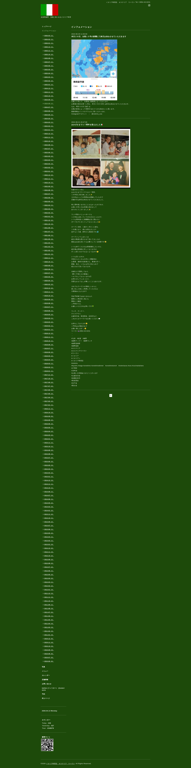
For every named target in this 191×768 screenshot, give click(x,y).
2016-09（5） (49, 416)
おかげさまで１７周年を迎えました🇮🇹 (87, 125)
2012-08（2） (49, 563)
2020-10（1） (49, 261)
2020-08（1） (49, 269)
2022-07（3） (49, 194)
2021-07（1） (49, 231)
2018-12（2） (49, 333)
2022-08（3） (49, 190)
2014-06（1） (49, 499)
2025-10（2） (49, 54)
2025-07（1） (49, 62)
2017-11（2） (49, 375)
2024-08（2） (49, 103)
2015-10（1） (49, 446)
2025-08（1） (49, 58)
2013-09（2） (49, 522)
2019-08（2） (49, 303)
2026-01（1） (49, 43)
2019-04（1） (49, 318)
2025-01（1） (49, 84)
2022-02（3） (49, 212)
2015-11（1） (49, 442)
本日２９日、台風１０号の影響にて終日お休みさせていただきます (98, 36)
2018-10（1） (49, 341)
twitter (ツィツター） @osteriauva (53, 689)
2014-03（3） (49, 506)
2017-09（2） (49, 382)
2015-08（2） (49, 454)
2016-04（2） (49, 431)
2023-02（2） (49, 167)
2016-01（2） (49, 439)
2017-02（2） (49, 401)
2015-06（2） (49, 461)
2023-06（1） (49, 152)
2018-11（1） (49, 337)
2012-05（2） (49, 574)
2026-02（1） (49, 39)
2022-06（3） (49, 197)
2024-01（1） (49, 130)
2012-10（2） (49, 555)
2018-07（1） (49, 348)
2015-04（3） (49, 469)
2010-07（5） (49, 657)
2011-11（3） (49, 597)
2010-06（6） (49, 661)
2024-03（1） (49, 122)
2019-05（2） (49, 314)
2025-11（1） (49, 50)
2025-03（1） (49, 77)
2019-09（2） (49, 299)
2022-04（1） (49, 205)
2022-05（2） (49, 201)
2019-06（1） (49, 310)
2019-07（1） (49, 307)
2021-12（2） (49, 220)
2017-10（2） (49, 378)
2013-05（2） (49, 533)
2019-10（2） (49, 295)
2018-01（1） (49, 371)
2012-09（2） (49, 559)
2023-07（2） (49, 148)
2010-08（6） (49, 653)
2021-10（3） (49, 224)
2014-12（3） (49, 480)
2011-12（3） (49, 593)
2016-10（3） (49, 412)
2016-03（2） (49, 435)
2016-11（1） (49, 408)
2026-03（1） (49, 35)
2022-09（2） (49, 186)
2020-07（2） (49, 273)
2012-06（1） (49, 571)
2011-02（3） (49, 631)
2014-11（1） (49, 484)
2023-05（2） (49, 156)
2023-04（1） (49, 160)
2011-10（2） (49, 601)
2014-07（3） (49, 495)
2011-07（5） (49, 612)
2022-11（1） (49, 179)
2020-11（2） (49, 258)
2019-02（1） (49, 326)
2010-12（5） (49, 638)
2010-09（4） (49, 650)
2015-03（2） (49, 473)
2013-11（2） (49, 514)
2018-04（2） (49, 359)
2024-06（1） (49, 111)
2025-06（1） (49, 66)
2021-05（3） (49, 239)
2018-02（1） (49, 367)
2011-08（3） (49, 608)
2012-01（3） (49, 589)
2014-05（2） (49, 503)
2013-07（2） (49, 525)
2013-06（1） (49, 529)
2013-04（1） (49, 537)
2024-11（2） (49, 92)
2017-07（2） (49, 386)
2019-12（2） (49, 288)
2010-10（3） (49, 646)
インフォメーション (49, 31)
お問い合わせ (46, 684)
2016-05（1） (49, 427)
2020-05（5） (49, 277)
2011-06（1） (49, 616)
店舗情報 (45, 679)
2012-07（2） (49, 567)
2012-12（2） (49, 548)
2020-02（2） (49, 284)
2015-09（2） (49, 450)
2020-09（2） (49, 265)
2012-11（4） (49, 552)
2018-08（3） (49, 344)
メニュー (45, 671)
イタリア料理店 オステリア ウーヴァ (60, 763)
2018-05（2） (49, 356)
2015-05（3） (49, 465)
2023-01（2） (49, 171)
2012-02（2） (49, 586)
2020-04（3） (49, 280)
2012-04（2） (49, 578)
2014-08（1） (49, 491)
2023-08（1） (49, 145)
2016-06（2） (49, 424)
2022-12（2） (49, 175)
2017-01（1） (49, 405)
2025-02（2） (49, 81)
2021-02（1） (49, 250)
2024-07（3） (49, 107)
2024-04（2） (49, 118)
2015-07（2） (49, 457)
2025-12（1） (49, 47)
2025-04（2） (49, 73)
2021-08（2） (49, 228)
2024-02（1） (49, 126)
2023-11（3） (49, 137)
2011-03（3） (49, 627)
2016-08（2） (49, 420)
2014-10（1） (49, 488)
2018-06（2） (49, 352)
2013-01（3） (49, 544)
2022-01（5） (49, 216)
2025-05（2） (49, 69)
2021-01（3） (49, 254)
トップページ (46, 26)
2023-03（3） (49, 163)
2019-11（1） (49, 292)
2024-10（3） (49, 96)
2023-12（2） (49, 133)
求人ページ (46, 698)
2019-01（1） (49, 329)
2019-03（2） (49, 322)
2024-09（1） (49, 99)
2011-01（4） (49, 635)
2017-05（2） (49, 393)
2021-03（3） (49, 246)
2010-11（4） (49, 642)
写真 (43, 667)
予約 (43, 694)
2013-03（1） (49, 540)
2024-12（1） (49, 88)
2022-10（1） (49, 182)
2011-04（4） (49, 623)
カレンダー (46, 675)
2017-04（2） (49, 397)
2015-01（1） (49, 476)
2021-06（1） (49, 235)
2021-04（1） (49, 243)
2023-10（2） (49, 141)
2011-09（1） (49, 604)
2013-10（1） (49, 518)
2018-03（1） (49, 363)
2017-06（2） (49, 390)
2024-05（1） (49, 114)
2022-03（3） (49, 209)
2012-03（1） (49, 582)
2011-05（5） (49, 620)
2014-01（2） (49, 510)
